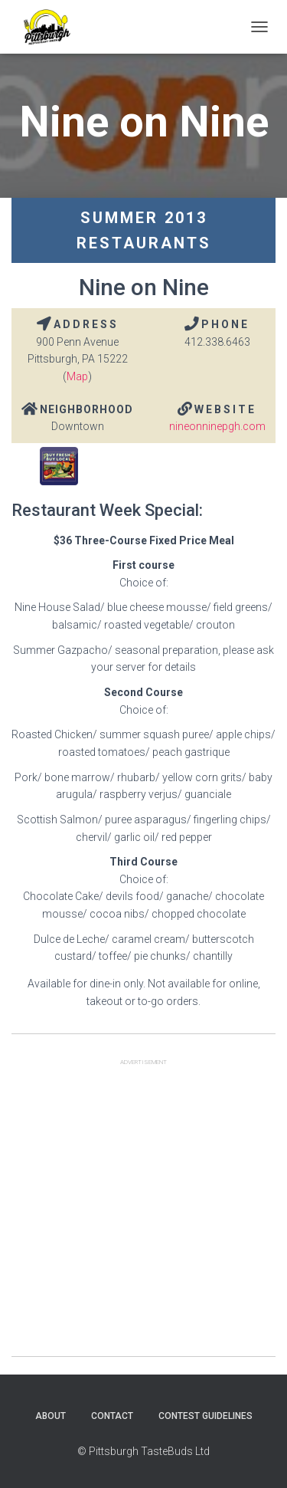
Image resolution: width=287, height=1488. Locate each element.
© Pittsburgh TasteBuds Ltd (143, 1451)
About (50, 1416)
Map (77, 376)
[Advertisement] (143, 1212)
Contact (112, 1416)
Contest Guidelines (205, 1416)
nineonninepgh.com (217, 426)
